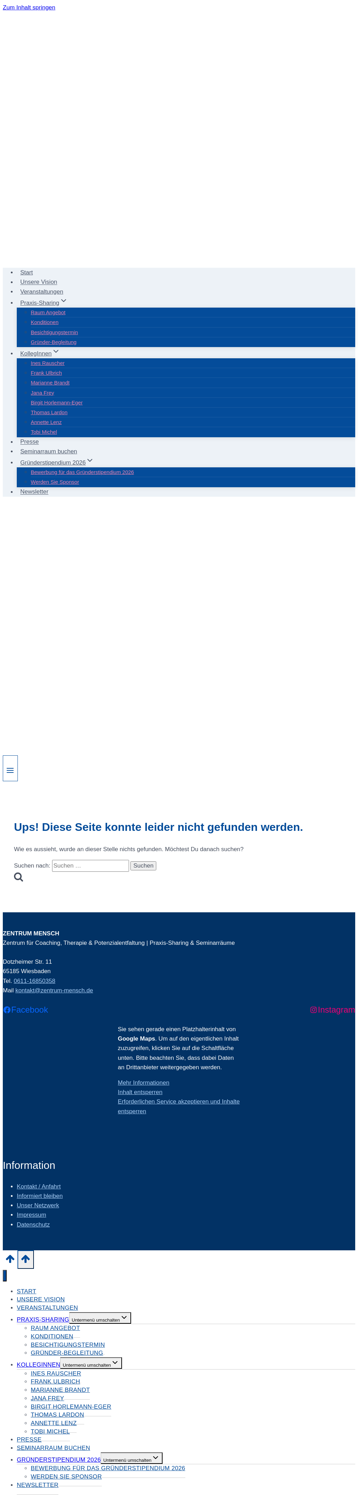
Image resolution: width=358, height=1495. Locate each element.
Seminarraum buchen (48, 451)
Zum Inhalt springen (29, 7)
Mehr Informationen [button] (143, 1082)
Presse (29, 442)
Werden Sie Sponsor (55, 482)
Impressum (31, 1215)
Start (26, 272)
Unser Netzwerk (38, 1205)
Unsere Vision (38, 282)
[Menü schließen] (5, 1275)
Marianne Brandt (50, 383)
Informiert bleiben (40, 1196)
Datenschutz (33, 1224)
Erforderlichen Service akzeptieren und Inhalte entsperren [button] (179, 1106)
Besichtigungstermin (54, 332)
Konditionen (44, 322)
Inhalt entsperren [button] (140, 1092)
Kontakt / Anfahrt (39, 1186)
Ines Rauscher (48, 363)
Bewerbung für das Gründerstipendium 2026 (82, 472)
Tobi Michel (44, 432)
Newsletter (34, 492)
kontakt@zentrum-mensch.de (54, 990)
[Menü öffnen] (10, 768)
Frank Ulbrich (46, 373)
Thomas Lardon (49, 412)
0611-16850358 (34, 981)
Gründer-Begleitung (54, 342)
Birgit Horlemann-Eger (57, 402)
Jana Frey (42, 393)
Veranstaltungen (41, 291)
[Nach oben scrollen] (10, 1261)
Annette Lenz (46, 422)
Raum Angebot (48, 312)
